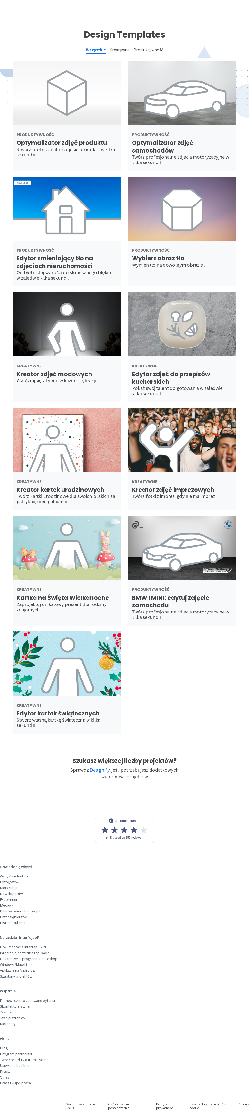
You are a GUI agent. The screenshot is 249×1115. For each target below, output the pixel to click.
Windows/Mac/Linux (16, 964)
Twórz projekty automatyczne (24, 1059)
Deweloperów (11, 893)
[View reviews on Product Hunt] (124, 830)
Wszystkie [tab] (96, 49)
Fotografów (9, 882)
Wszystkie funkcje (14, 876)
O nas (4, 1077)
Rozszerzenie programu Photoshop (28, 958)
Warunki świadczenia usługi (81, 1106)
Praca (5, 1071)
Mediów (6, 905)
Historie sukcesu (13, 922)
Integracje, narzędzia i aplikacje (25, 953)
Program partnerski (16, 1054)
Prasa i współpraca (15, 1083)
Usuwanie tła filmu (14, 1065)
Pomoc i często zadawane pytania (27, 1000)
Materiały (8, 1023)
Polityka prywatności (165, 1106)
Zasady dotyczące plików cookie (207, 1106)
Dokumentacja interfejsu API (23, 947)
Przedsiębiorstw (13, 917)
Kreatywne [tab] (120, 49)
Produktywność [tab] (148, 49)
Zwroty (6, 1012)
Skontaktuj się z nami (16, 1006)
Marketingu (9, 887)
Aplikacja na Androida (17, 970)
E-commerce (10, 899)
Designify (100, 770)
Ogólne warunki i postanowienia (120, 1106)
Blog (4, 1048)
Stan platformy (12, 1018)
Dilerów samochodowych (20, 911)
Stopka (244, 1104)
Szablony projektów (16, 976)
